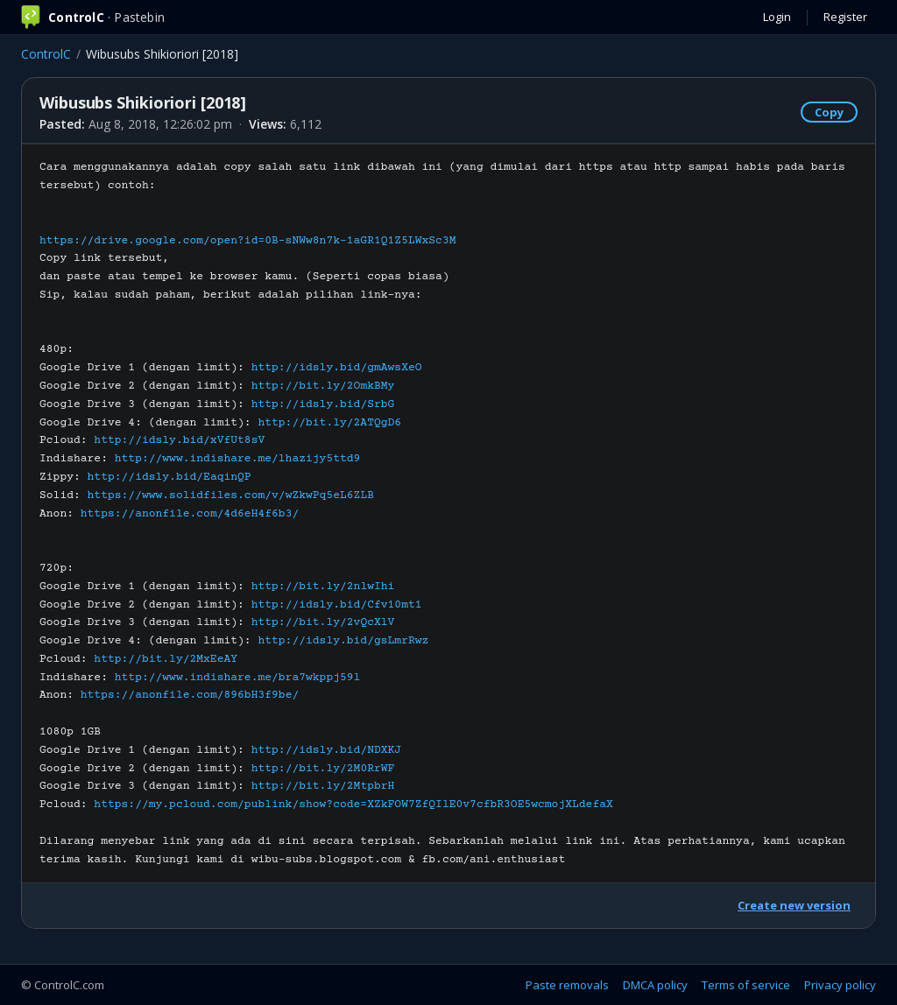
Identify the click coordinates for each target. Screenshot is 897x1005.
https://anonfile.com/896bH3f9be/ (190, 695)
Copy (829, 112)
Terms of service (746, 985)
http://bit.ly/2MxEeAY (165, 659)
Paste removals (567, 985)
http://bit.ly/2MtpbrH (323, 786)
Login (777, 17)
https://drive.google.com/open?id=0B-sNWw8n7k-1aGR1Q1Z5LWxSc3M (247, 241)
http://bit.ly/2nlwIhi (323, 586)
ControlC (46, 54)
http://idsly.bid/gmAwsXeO (336, 368)
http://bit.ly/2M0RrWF (323, 769)
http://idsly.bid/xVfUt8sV (179, 440)
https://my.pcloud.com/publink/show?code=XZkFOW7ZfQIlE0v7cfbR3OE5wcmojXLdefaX (353, 804)
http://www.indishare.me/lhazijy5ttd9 (238, 459)
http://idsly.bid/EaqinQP (169, 477)
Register (845, 17)
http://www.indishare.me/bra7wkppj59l (238, 677)
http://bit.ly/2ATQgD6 (329, 423)
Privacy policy (840, 985)
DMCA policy (655, 985)
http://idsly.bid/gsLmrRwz (343, 641)
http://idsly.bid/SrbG (323, 404)
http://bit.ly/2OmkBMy (323, 386)
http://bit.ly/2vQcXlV (323, 622)
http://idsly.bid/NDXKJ (326, 750)
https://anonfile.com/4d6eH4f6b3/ (190, 514)
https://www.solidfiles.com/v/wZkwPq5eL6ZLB (231, 495)
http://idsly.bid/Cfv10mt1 (336, 605)
